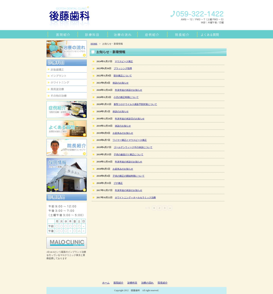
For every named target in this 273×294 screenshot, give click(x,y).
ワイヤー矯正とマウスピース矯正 (130, 140)
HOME (94, 43)
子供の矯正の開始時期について (128, 176)
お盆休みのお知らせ (123, 133)
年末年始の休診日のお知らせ (129, 118)
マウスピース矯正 (124, 61)
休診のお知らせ (121, 83)
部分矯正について (123, 75)
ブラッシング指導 (123, 68)
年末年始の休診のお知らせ (128, 90)
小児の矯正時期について (126, 97)
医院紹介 (118, 282)
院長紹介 (163, 282)
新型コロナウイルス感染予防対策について (135, 104)
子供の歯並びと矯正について (128, 154)
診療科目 (132, 282)
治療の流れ (147, 282)
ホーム (106, 282)
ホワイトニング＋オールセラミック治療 (135, 197)
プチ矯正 (118, 183)
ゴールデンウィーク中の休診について (133, 147)
